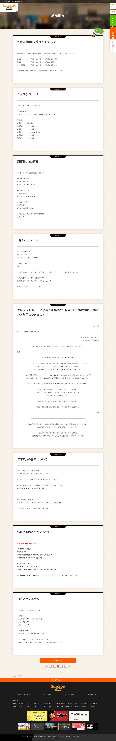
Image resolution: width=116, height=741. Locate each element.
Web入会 (113, 20)
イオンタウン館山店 (47, 703)
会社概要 (68, 736)
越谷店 (21, 703)
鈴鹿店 (14, 706)
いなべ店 (21, 706)
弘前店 (70, 703)
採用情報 (24, 736)
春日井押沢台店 (94, 703)
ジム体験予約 (113, 33)
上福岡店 (28, 703)
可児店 (77, 703)
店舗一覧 (113, 11)
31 (54, 666)
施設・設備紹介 (23, 694)
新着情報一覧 (92, 694)
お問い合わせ (62, 736)
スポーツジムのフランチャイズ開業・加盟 (36, 736)
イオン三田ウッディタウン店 (63, 706)
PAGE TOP (58, 680)
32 (58, 666)
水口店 (29, 706)
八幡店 (35, 706)
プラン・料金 (46, 694)
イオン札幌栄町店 (60, 703)
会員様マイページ (112, 47)
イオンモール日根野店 (46, 706)
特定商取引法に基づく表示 (89, 736)
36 (65, 666)
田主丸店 (92, 706)
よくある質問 (69, 694)
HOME (14, 676)
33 (61, 666)
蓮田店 (14, 703)
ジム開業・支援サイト (52, 736)
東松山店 (36, 703)
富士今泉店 (84, 703)
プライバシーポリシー (76, 736)
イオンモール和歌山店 (81, 706)
